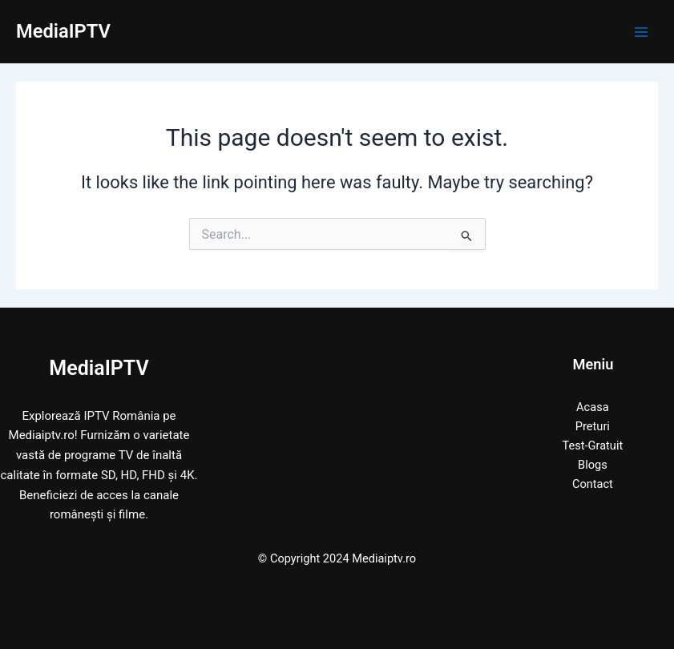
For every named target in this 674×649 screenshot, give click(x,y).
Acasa (592, 407)
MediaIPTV (63, 31)
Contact (592, 484)
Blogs (592, 465)
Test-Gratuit (593, 445)
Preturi (592, 426)
